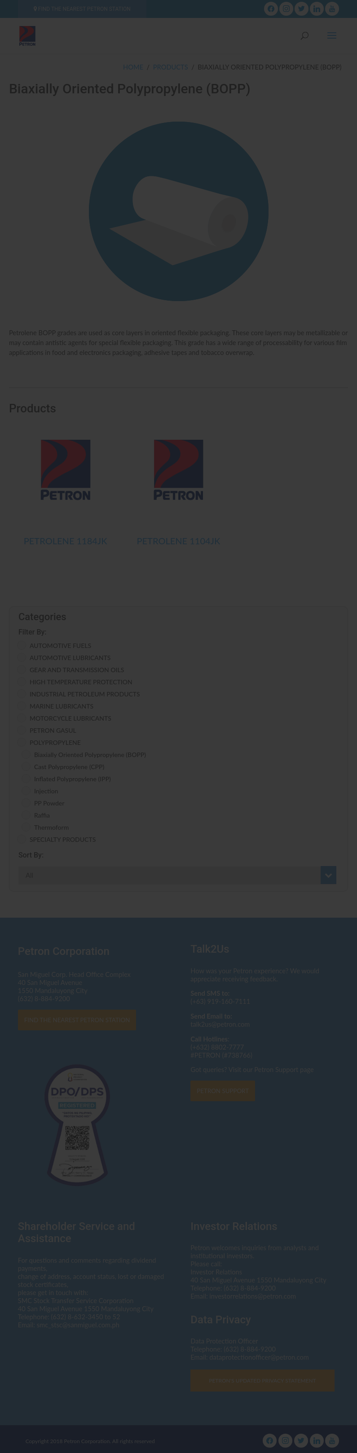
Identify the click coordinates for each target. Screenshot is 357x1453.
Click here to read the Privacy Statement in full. (178, 740)
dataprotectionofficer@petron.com (218, 723)
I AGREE (178, 779)
